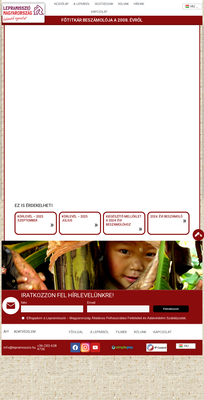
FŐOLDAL (76, 332)
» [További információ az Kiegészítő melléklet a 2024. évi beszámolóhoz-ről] (140, 228)
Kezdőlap (61, 4)
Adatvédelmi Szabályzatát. (167, 318)
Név (24, 302)
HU (189, 6)
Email (91, 302)
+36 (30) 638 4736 (47, 347)
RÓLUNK (140, 332)
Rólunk (123, 4)
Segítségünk (104, 4)
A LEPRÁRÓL (99, 332)
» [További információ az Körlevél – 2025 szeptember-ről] (52, 224)
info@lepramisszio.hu (20, 347)
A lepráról (81, 4)
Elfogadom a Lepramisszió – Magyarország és (104, 318)
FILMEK (121, 332)
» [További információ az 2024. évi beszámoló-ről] (184, 220)
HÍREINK (139, 4)
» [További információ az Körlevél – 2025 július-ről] (96, 224)
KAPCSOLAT (99, 12)
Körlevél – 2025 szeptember (30, 218)
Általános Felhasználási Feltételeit (117, 318)
